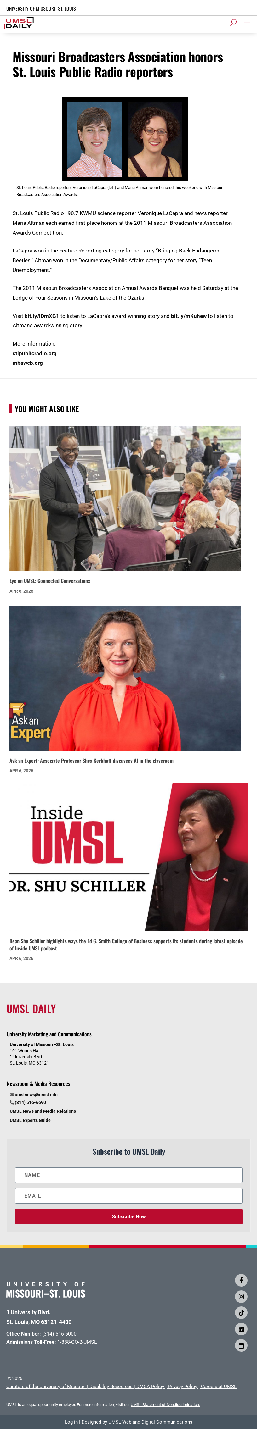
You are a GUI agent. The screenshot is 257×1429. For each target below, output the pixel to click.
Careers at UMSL (219, 1386)
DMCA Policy (150, 1386)
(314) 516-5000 (59, 1334)
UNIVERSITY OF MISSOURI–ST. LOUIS (41, 8)
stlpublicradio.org (35, 353)
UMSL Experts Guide (30, 1120)
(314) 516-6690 (30, 1102)
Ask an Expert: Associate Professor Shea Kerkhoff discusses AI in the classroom (91, 760)
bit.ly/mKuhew (189, 316)
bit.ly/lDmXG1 (42, 316)
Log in (71, 1422)
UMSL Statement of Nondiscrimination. (165, 1404)
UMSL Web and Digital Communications (150, 1422)
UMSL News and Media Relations (43, 1111)
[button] (247, 23)
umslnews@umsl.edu (36, 1094)
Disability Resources (111, 1386)
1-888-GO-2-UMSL (77, 1342)
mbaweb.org (28, 363)
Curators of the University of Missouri (46, 1386)
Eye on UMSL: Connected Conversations (49, 580)
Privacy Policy (182, 1386)
